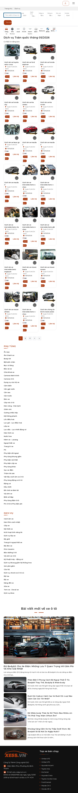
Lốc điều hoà (9, 419)
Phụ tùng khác (10, 467)
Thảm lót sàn (9, 473)
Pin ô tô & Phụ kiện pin (13, 504)
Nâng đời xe (9, 583)
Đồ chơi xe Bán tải (11, 490)
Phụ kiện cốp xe (10, 463)
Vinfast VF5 (45, 762)
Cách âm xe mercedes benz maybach (10, 269)
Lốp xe (6, 426)
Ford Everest (45, 782)
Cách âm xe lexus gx (12, 142)
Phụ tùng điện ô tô (11, 500)
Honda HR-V (45, 789)
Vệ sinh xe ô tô (10, 556)
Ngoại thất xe (9, 443)
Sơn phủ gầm (9, 566)
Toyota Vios (45, 769)
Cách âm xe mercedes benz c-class (47, 185)
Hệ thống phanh (10, 416)
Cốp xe (7, 526)
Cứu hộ (7, 569)
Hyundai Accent (47, 765)
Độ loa (6, 576)
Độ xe (6, 580)
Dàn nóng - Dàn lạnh (12, 406)
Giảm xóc (8, 409)
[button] (25, 15)
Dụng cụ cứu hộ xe (11, 382)
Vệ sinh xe (8, 494)
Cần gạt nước (9, 389)
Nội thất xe (8, 529)
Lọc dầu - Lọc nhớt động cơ (15, 430)
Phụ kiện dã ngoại (11, 453)
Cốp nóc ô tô (9, 403)
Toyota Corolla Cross (48, 779)
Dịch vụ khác (9, 593)
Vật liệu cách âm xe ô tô (13, 477)
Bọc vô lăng (9, 365)
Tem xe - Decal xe (11, 590)
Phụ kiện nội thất (11, 460)
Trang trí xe (8, 446)
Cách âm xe (9, 519)
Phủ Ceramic (9, 549)
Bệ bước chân (9, 362)
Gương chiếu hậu (11, 413)
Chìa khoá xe (9, 372)
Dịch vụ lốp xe (9, 536)
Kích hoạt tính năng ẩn (13, 532)
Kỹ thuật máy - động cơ (13, 559)
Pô (5, 450)
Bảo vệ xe (8, 369)
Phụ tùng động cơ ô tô (13, 480)
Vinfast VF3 (45, 759)
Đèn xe (7, 399)
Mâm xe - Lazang (11, 440)
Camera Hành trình (11, 376)
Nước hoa (8, 436)
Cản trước (8, 396)
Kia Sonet (44, 772)
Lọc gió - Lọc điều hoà (13, 423)
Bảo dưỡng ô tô (10, 553)
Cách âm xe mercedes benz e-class (29, 227)
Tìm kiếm (9, 22)
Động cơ (7, 483)
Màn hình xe (9, 433)
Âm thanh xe (9, 355)
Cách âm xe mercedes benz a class (28, 185)
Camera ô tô (9, 379)
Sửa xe (6, 586)
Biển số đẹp (8, 497)
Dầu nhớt (7, 487)
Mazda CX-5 (45, 786)
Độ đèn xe (8, 546)
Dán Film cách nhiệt (12, 522)
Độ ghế (7, 539)
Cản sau (7, 392)
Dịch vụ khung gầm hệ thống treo (18, 563)
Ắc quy (7, 352)
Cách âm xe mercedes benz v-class (29, 312)
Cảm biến (8, 386)
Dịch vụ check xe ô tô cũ (14, 573)
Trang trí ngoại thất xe (13, 542)
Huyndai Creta (46, 775)
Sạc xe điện (8, 470)
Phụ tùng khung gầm (12, 456)
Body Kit (7, 359)
